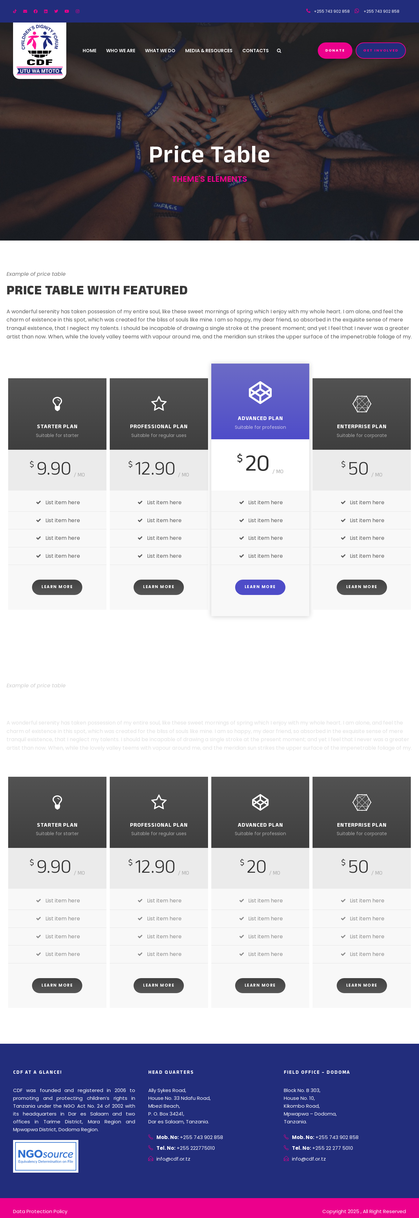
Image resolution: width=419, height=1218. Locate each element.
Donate (336, 51)
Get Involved (381, 51)
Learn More (57, 587)
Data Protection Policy (37, 1204)
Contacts (258, 51)
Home (89, 51)
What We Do (162, 51)
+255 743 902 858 (376, 11)
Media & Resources (211, 51)
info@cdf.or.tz (171, 1159)
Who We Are (121, 51)
